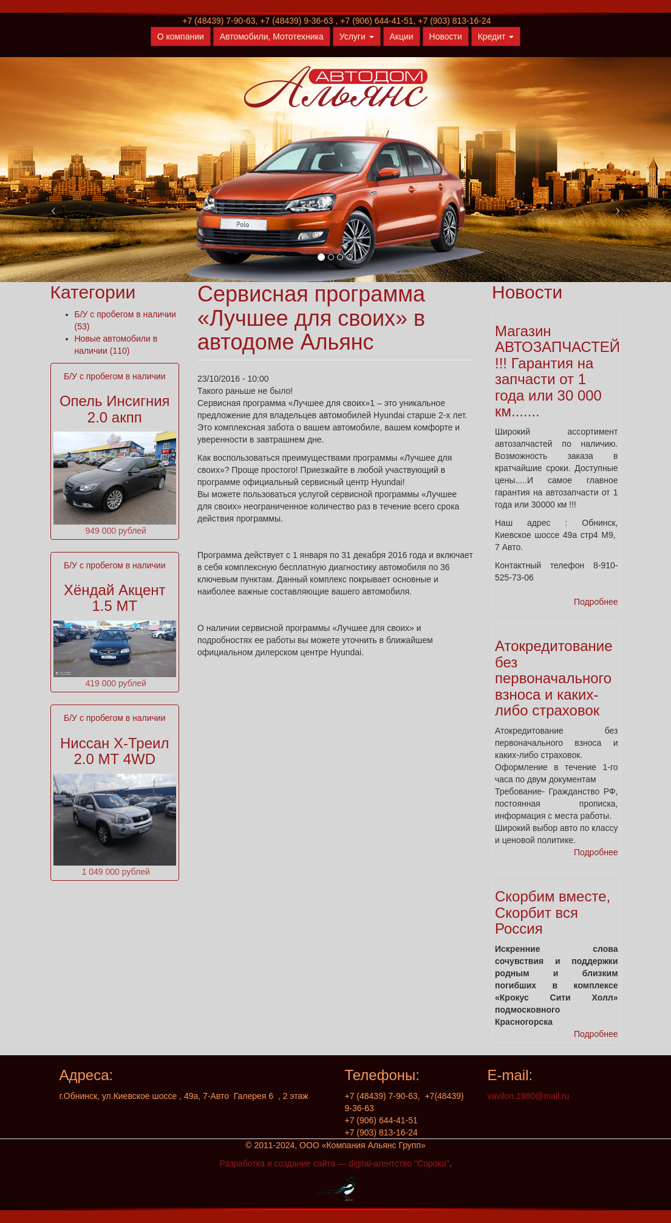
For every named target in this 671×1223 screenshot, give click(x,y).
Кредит (496, 36)
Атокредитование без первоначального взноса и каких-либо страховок (554, 678)
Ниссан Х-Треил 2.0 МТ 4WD (114, 751)
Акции (402, 36)
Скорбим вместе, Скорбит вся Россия (552, 912)
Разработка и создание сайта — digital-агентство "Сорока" (334, 1163)
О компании (180, 36)
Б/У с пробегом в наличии (114, 376)
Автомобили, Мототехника (272, 36)
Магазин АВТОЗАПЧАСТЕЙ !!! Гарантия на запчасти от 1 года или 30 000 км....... (557, 371)
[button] (50, 206)
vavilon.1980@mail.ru (529, 1096)
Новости (445, 36)
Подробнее (596, 602)
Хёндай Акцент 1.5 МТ (115, 598)
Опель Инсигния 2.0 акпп (115, 409)
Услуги (356, 36)
